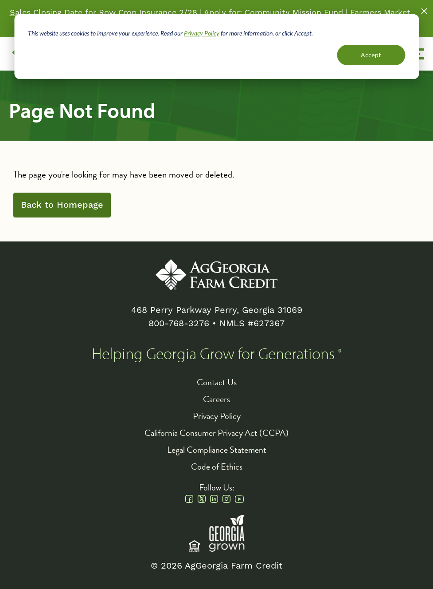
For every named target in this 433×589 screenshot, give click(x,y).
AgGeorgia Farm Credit (216, 274)
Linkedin (214, 499)
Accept (371, 55)
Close (424, 11)
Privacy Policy (201, 33)
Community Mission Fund (294, 13)
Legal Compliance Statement (216, 449)
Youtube (239, 499)
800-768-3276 (178, 323)
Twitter (202, 499)
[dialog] (216, 46)
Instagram (226, 499)
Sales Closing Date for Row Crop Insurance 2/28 (103, 13)
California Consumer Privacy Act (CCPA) (216, 432)
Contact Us (217, 382)
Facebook (189, 499)
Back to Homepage (62, 205)
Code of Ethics (216, 466)
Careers (216, 399)
